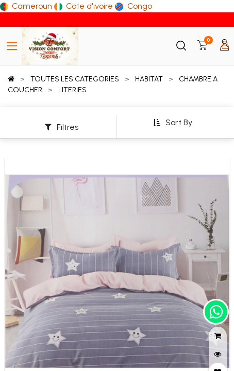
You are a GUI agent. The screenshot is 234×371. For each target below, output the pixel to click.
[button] (172, 122)
